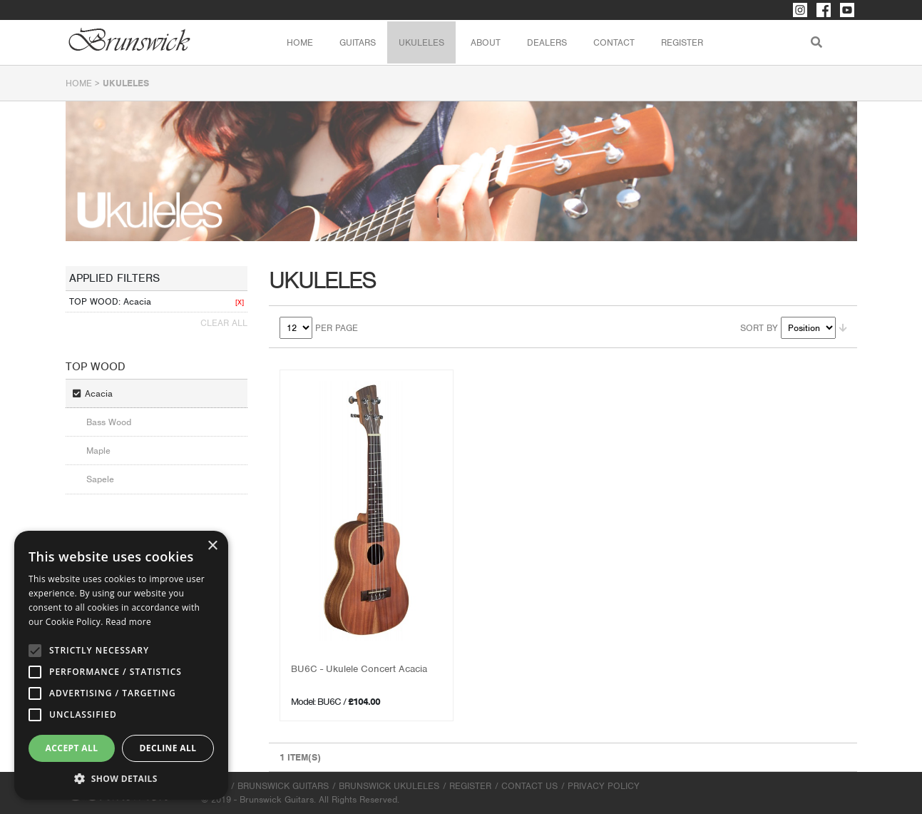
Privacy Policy (604, 786)
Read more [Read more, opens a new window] (128, 622)
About (486, 42)
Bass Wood (108, 422)
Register (682, 42)
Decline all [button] (168, 748)
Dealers (547, 42)
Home (300, 42)
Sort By (759, 328)
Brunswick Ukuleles (389, 786)
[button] (121, 778)
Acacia (99, 393)
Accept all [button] (72, 748)
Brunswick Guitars (283, 786)
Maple (98, 450)
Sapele (100, 479)
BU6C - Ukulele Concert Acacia (359, 669)
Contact (614, 42)
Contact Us (529, 786)
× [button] (212, 546)
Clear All (223, 323)
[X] (239, 302)
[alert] (121, 665)
